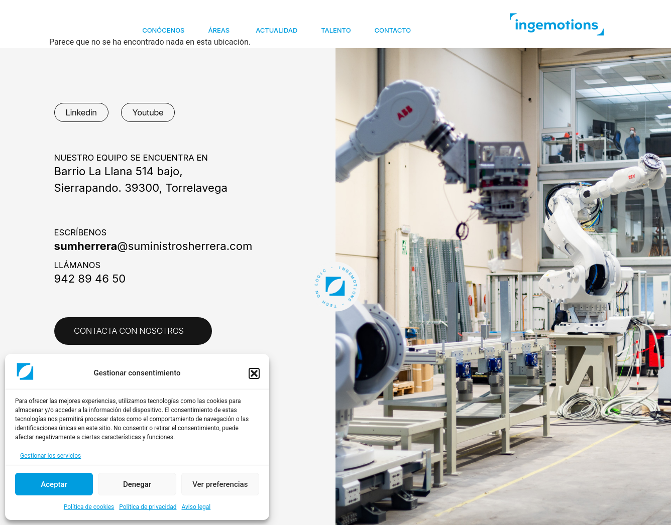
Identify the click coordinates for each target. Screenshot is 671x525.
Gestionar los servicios (50, 455)
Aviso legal (195, 506)
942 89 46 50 (90, 278)
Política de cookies (89, 506)
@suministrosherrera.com (153, 245)
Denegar (137, 484)
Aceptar (54, 484)
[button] (254, 373)
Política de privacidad (147, 506)
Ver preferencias (220, 484)
